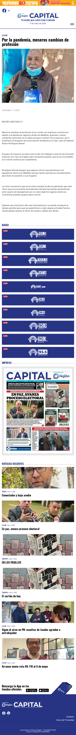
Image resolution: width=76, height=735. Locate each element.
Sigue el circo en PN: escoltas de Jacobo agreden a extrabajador (31, 631)
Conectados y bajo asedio (16, 495)
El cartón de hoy (11, 596)
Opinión (5, 559)
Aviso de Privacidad (65, 720)
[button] (72, 24)
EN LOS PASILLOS (11, 562)
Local (4, 35)
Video (4, 492)
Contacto (70, 717)
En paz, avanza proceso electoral (21, 528)
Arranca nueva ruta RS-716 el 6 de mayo (25, 666)
